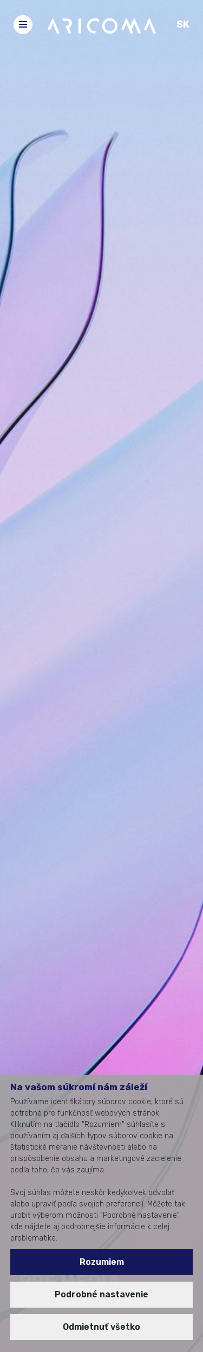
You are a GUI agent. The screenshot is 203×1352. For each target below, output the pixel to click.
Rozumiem (102, 1262)
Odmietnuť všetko (101, 1327)
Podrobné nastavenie (101, 1294)
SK (182, 24)
